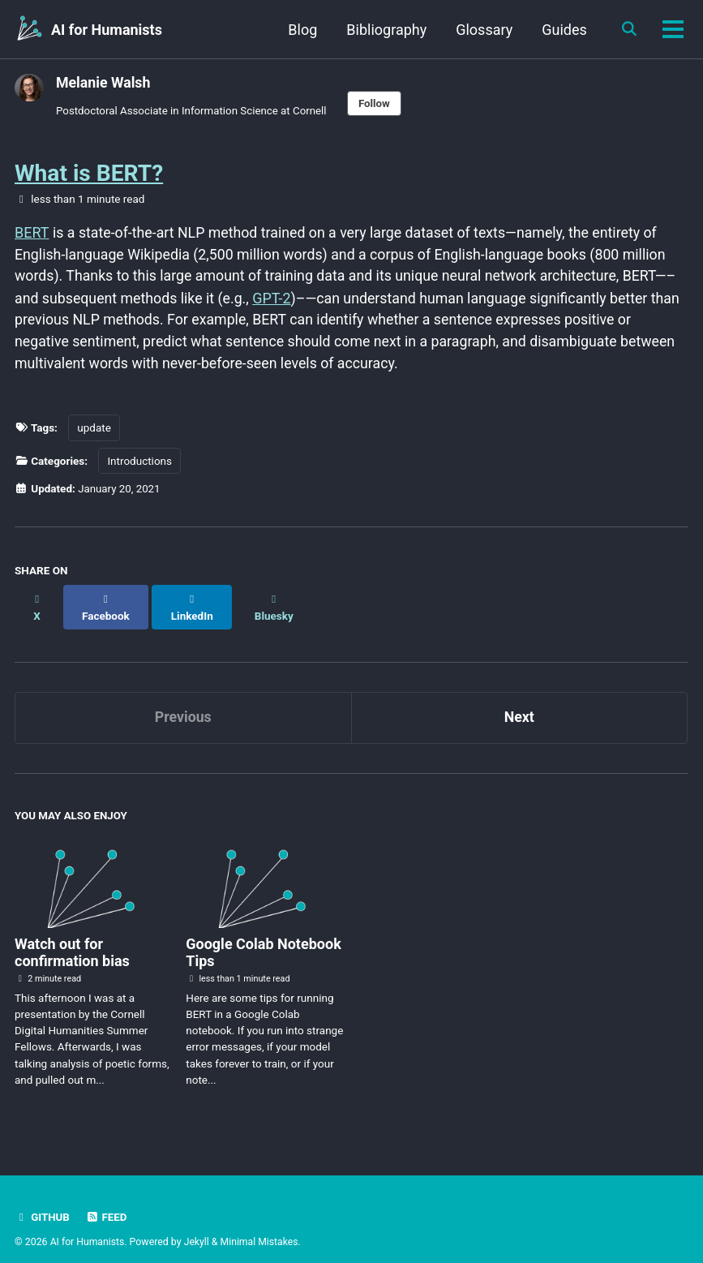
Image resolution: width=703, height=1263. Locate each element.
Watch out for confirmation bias (72, 937)
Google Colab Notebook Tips (263, 937)
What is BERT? (89, 173)
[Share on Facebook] (106, 598)
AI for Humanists (106, 29)
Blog (300, 29)
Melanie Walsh (104, 82)
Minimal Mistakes (260, 1226)
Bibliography (385, 29)
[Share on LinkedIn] (193, 598)
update (94, 429)
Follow (378, 103)
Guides (562, 29)
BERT (32, 232)
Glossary (482, 29)
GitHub (43, 1201)
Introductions (139, 461)
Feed (107, 1201)
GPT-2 (275, 298)
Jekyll (198, 1226)
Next (519, 701)
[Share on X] (37, 598)
